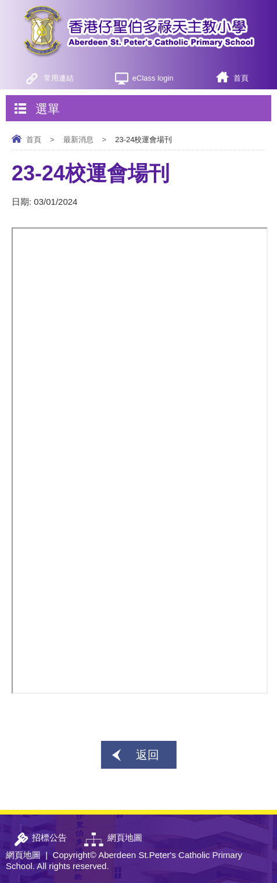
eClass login (153, 78)
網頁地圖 (23, 855)
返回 (147, 754)
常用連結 (59, 78)
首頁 (241, 78)
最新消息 (78, 139)
